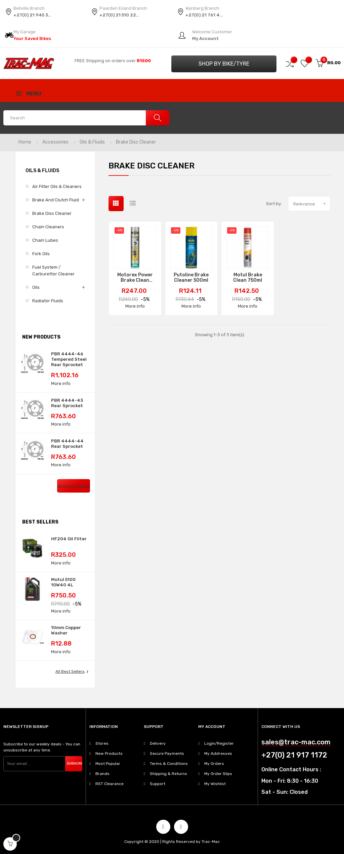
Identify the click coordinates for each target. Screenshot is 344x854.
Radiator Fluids (47, 300)
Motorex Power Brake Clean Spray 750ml (135, 277)
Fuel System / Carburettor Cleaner (53, 270)
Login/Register (219, 743)
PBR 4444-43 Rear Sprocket (67, 403)
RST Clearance (109, 783)
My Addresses (218, 753)
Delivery (158, 743)
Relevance (311, 203)
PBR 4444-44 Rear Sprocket (67, 443)
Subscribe (74, 764)
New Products (109, 753)
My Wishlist (215, 783)
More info (61, 383)
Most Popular (107, 763)
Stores (102, 743)
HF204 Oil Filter (69, 538)
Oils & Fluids (42, 170)
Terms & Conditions (169, 763)
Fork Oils (41, 253)
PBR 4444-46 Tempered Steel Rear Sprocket (69, 359)
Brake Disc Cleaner (52, 213)
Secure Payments (167, 753)
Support (157, 783)
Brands (102, 773)
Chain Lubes (45, 240)
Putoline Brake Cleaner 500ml (191, 277)
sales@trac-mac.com (296, 742)
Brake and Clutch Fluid (55, 199)
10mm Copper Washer (66, 630)
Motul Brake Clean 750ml (247, 277)
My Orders (214, 763)
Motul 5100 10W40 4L (63, 582)
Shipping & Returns (168, 773)
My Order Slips (218, 773)
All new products (73, 485)
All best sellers (72, 671)
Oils (36, 287)
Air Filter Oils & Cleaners (57, 186)
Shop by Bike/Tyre (224, 64)
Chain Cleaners (48, 226)
